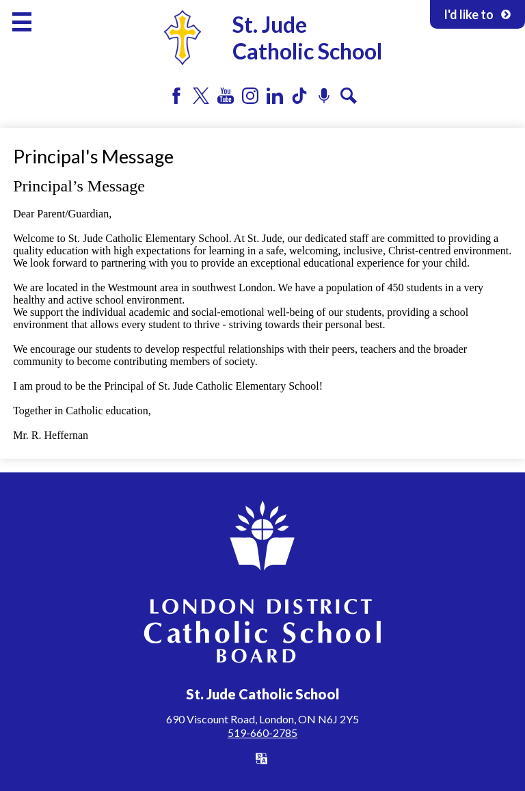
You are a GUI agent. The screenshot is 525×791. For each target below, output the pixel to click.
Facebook (176, 96)
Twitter (201, 96)
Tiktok (299, 96)
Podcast (324, 96)
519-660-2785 (262, 732)
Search (348, 96)
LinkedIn (275, 96)
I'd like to (477, 14)
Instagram (250, 96)
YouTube (225, 96)
